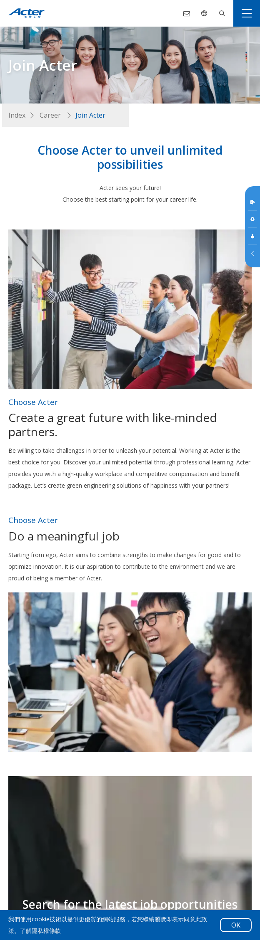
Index (16, 115)
